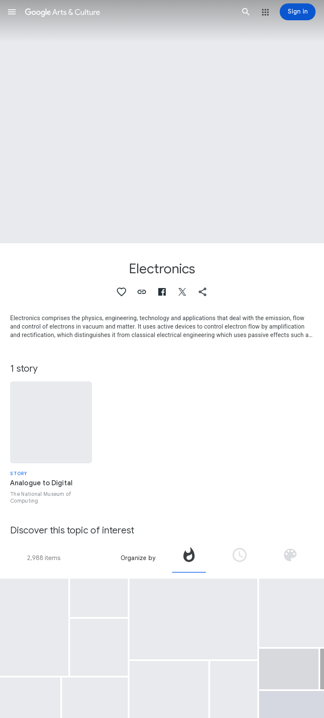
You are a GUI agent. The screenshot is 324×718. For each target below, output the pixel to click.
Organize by (138, 558)
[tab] (189, 558)
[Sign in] (298, 11)
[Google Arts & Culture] (129, 12)
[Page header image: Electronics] (162, 121)
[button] (12, 12)
